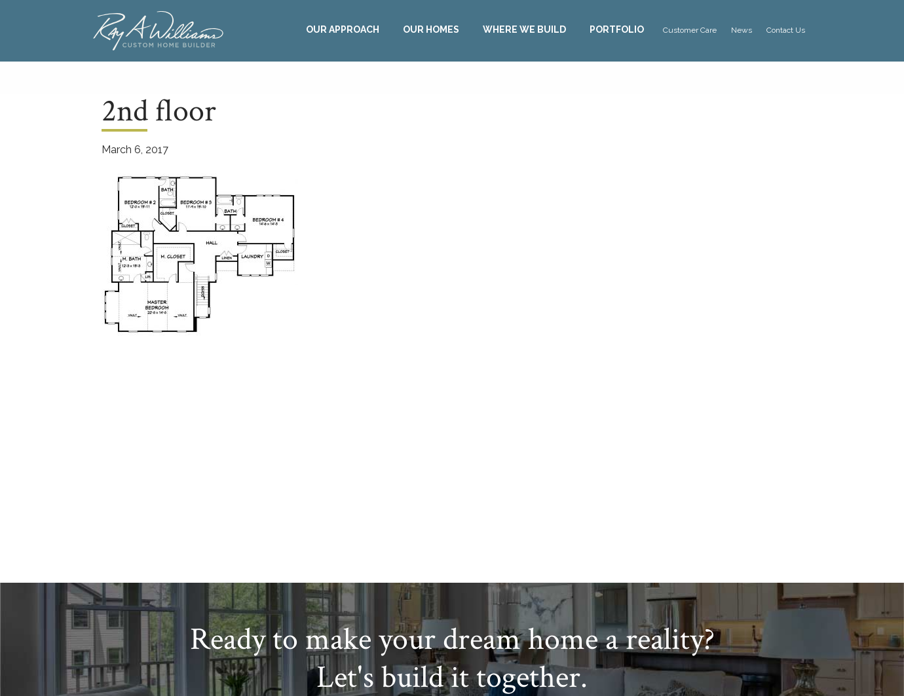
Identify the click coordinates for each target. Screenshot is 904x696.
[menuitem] (342, 30)
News (741, 30)
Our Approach (342, 29)
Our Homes (431, 29)
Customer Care (690, 30)
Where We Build (524, 29)
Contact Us (785, 30)
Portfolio (617, 29)
